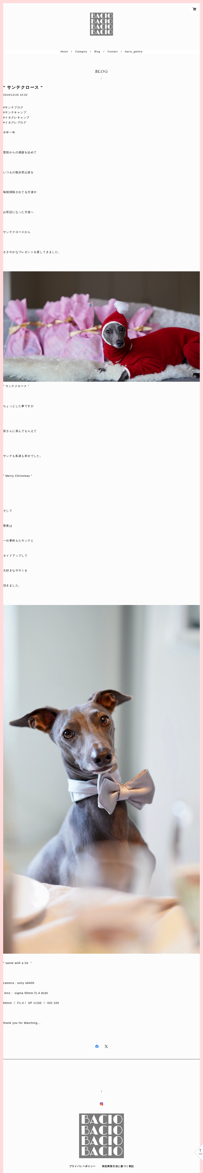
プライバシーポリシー (82, 1166)
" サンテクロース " (23, 87)
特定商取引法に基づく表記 (118, 1166)
